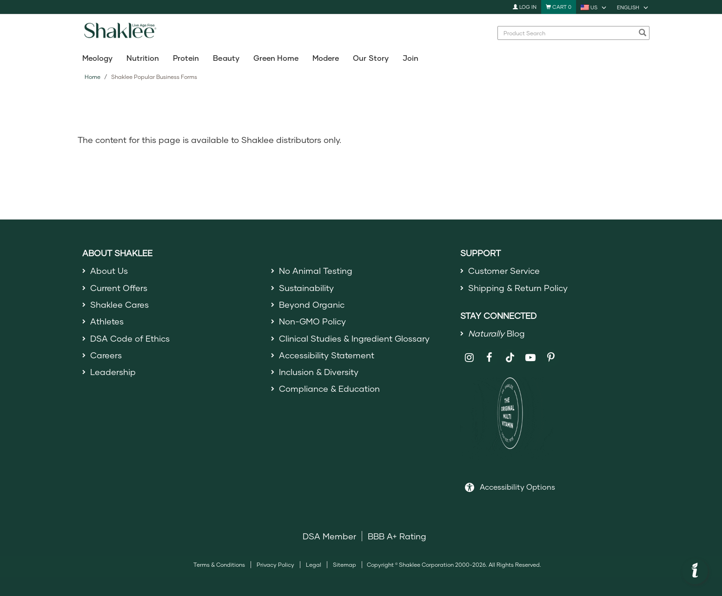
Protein (186, 58)
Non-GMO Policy (312, 321)
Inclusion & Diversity (318, 372)
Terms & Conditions (219, 564)
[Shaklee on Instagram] (469, 358)
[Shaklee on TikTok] (510, 352)
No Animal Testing (315, 271)
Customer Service (504, 271)
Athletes (107, 321)
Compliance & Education (329, 388)
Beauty (226, 58)
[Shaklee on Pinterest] (551, 358)
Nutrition (142, 58)
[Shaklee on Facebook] (489, 358)
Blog (496, 333)
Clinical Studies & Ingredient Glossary (354, 338)
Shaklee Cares (119, 304)
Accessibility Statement (326, 355)
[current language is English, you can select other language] (633, 7)
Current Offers (118, 288)
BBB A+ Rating (397, 536)
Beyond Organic (311, 304)
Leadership (113, 372)
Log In (525, 7)
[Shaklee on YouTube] (531, 358)
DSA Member (329, 536)
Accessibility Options (517, 486)
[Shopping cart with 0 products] (558, 7)
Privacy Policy (275, 564)
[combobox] (568, 33)
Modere (325, 58)
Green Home (275, 58)
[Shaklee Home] (120, 33)
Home (92, 76)
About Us (109, 271)
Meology (97, 58)
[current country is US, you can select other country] (594, 7)
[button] (695, 571)
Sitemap (344, 564)
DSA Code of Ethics (130, 338)
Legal (313, 564)
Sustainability (306, 288)
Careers (106, 355)
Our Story (370, 58)
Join (410, 58)
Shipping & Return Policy (518, 288)
